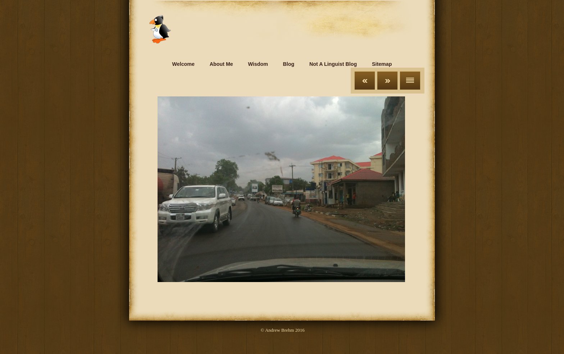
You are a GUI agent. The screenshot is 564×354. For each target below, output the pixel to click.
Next (387, 81)
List (410, 81)
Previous (365, 81)
